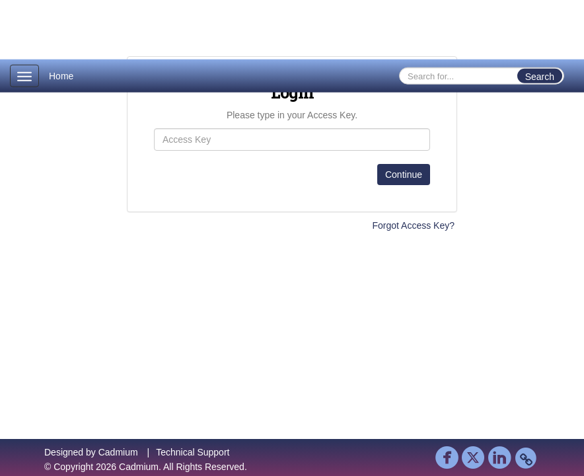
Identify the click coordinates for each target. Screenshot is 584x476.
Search (539, 76)
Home (61, 76)
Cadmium (118, 452)
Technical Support (192, 452)
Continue (403, 174)
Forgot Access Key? (413, 225)
